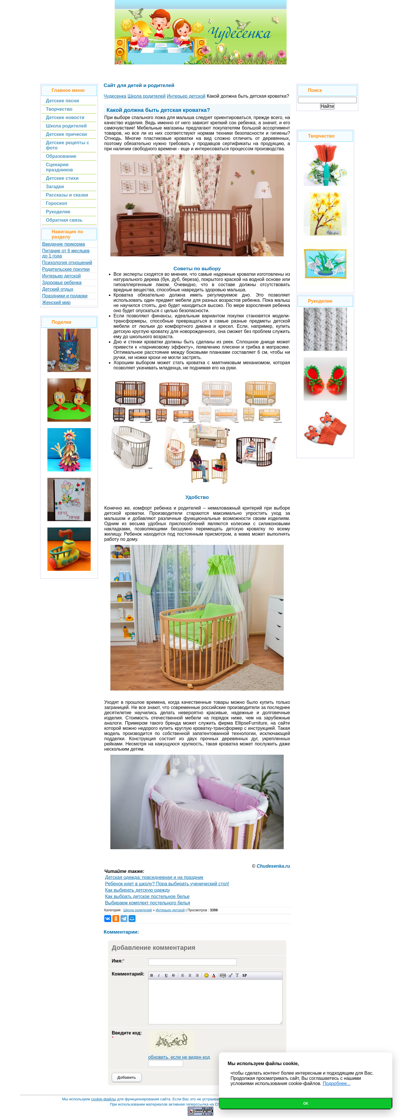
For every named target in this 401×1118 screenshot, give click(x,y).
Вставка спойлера (244, 975)
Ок (305, 1104)
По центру (190, 975)
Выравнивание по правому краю (197, 975)
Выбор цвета (213, 975)
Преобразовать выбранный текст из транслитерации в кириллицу (237, 975)
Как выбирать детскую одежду (137, 890)
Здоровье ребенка (61, 282)
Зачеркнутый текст (173, 975)
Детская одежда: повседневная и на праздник (154, 877)
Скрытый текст (223, 975)
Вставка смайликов (206, 975)
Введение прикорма (63, 244)
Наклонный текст (159, 975)
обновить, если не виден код (179, 1057)
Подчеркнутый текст (166, 975)
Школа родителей (137, 910)
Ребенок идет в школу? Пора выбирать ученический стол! (167, 883)
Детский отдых (57, 289)
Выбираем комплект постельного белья (147, 902)
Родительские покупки (66, 269)
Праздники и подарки (65, 295)
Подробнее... (336, 1083)
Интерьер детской (61, 275)
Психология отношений (67, 262)
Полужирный (151, 975)
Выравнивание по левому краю (182, 975)
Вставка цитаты (230, 975)
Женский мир (56, 302)
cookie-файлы (103, 1099)
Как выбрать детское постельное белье (147, 896)
